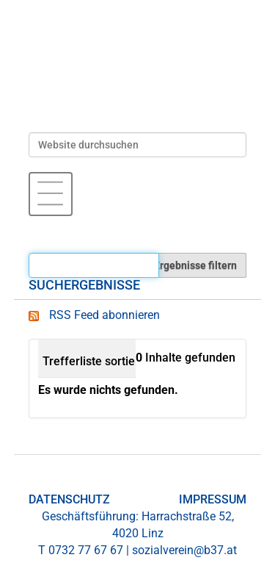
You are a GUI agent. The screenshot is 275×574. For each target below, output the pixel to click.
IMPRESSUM (212, 499)
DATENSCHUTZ (69, 499)
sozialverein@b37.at (184, 550)
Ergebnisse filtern (195, 265)
